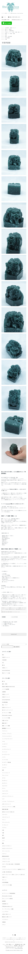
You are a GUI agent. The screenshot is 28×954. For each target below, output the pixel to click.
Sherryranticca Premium (7, 896)
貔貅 (14, 33)
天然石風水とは (5, 903)
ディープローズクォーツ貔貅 (7, 909)
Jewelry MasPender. (6, 670)
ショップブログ (5, 911)
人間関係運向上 (11, 30)
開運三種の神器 (5, 809)
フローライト (4, 814)
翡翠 (6, 34)
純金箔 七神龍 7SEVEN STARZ (8, 686)
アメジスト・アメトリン (7, 733)
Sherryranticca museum (7, 715)
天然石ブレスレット (6, 657)
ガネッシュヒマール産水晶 (7, 898)
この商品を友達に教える (8, 623)
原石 (3, 654)
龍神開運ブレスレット (6, 728)
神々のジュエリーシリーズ (7, 710)
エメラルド (4, 746)
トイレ (3, 840)
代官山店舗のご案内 (5, 19)
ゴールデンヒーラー (6, 754)
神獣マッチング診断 (8, 33)
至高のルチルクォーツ (6, 707)
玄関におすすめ (5, 720)
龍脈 (3, 843)
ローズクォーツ (5, 825)
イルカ (3, 741)
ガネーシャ (4, 879)
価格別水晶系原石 (5, 856)
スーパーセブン (5, 759)
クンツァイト (4, 751)
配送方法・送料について (7, 916)
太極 (6, 39)
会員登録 (4, 922)
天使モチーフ (4, 877)
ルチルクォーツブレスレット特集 (8, 806)
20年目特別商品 (5, 882)
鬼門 (3, 835)
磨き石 (3, 665)
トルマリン (4, 767)
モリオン (4, 778)
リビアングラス (5, 791)
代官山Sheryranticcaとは (7, 906)
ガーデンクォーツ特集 (6, 712)
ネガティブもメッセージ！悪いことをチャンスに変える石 (13, 874)
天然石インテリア (8, 32)
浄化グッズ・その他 (6, 673)
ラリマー (4, 788)
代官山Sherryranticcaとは (17, 19)
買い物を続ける (6, 625)
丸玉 (3, 662)
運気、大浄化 (4, 684)
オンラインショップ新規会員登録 (8, 893)
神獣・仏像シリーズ (18, 32)
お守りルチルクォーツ (6, 804)
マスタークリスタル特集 (7, 885)
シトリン (4, 757)
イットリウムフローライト (7, 738)
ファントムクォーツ (6, 772)
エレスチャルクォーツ (6, 749)
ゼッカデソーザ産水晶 (6, 762)
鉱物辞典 (4, 901)
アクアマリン (4, 731)
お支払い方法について (6, 914)
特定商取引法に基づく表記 (20, 944)
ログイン (4, 924)
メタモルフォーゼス (6, 859)
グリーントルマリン (6, 851)
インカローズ (4, 744)
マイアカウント (5, 919)
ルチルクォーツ (5, 793)
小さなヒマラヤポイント (7, 845)
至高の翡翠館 (7, 37)
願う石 (6, 29)
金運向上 (10, 29)
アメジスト (4, 827)
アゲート (4, 819)
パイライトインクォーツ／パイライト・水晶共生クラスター (13, 869)
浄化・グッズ (4, 704)
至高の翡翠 (10, 36)
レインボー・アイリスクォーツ (8, 801)
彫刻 (13, 32)
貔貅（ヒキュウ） (13, 27)
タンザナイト (4, 765)
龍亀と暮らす (4, 723)
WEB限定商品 (5, 702)
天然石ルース (4, 667)
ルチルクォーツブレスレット (7, 796)
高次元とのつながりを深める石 (8, 812)
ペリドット (4, 853)
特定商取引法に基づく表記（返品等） (10, 621)
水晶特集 (4, 691)
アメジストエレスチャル (7, 736)
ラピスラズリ (4, 785)
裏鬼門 (3, 838)
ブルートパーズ (5, 775)
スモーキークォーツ (6, 817)
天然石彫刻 (7, 27)
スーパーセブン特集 (6, 718)
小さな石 (4, 866)
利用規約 (15, 945)
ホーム (4, 17)
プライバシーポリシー (9, 945)
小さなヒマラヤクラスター (7, 848)
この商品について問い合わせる (9, 624)
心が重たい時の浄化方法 (7, 872)
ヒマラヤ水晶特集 (5, 689)
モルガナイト (4, 780)
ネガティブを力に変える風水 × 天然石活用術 (11, 864)
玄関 (3, 830)
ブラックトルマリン (6, 822)
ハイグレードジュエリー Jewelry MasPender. (14, 948)
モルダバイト (4, 783)
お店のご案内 (19, 947)
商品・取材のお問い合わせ (14, 17)
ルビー (3, 798)
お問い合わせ (20, 945)
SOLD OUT (14, 634)
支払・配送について (10, 944)
